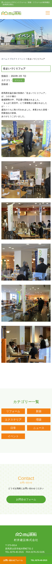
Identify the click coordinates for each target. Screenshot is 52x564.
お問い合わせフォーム (13, 560)
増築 (38, 419)
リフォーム (13, 411)
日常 (13, 427)
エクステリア (13, 419)
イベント (13, 436)
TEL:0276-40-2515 (39, 560)
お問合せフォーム (26, 499)
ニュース (38, 427)
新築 (38, 411)
